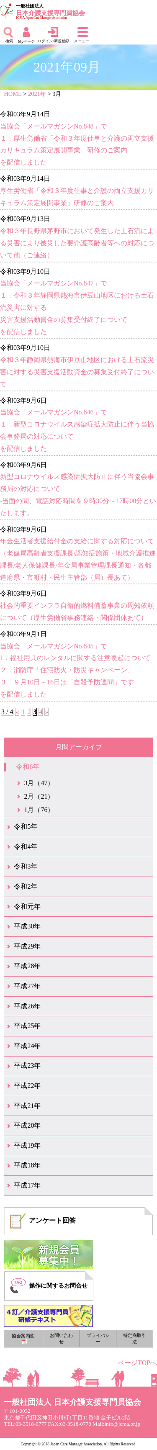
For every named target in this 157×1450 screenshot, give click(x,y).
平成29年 (27, 946)
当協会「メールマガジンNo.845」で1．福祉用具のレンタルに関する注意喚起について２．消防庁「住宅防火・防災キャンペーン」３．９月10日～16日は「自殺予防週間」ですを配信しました (75, 670)
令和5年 (25, 826)
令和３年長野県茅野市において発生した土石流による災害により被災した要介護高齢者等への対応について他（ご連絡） (77, 243)
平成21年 (27, 1105)
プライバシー (98, 1338)
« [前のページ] (17, 711)
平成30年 (27, 926)
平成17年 (27, 1185)
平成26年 (27, 1006)
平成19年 (27, 1145)
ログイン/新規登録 (53, 41)
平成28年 (27, 965)
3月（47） (39, 783)
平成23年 (27, 1065)
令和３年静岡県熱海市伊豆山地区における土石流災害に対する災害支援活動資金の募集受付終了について (77, 372)
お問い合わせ (61, 1338)
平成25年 (27, 1025)
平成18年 (27, 1165)
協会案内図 (23, 1338)
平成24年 (27, 1045)
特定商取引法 (134, 1338)
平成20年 (27, 1125)
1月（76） (39, 809)
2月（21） (39, 796)
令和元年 (27, 906)
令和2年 (25, 886)
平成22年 (27, 1085)
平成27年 (27, 986)
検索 (9, 41)
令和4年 (25, 846)
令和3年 (25, 866)
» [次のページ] (46, 711)
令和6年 (27, 766)
